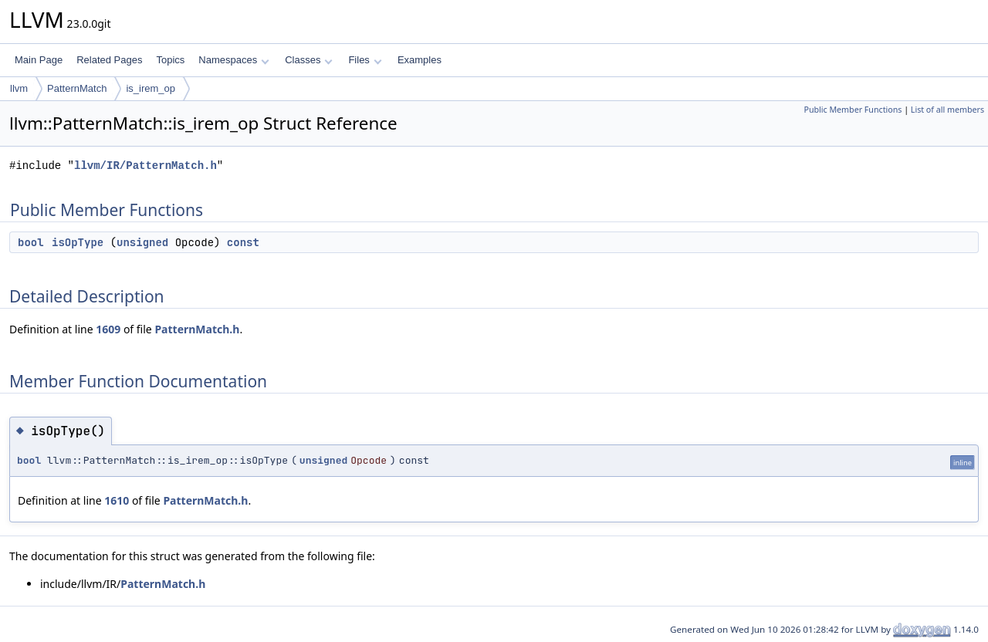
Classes (309, 60)
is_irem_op (150, 88)
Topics (170, 60)
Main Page (39, 60)
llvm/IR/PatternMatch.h (145, 165)
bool (31, 242)
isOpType (77, 242)
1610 (116, 500)
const (243, 242)
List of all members (947, 109)
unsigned (142, 242)
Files (364, 60)
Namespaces (233, 60)
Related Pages (109, 60)
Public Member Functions (853, 109)
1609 (108, 329)
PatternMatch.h (196, 329)
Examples (420, 60)
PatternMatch (77, 88)
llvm (19, 88)
